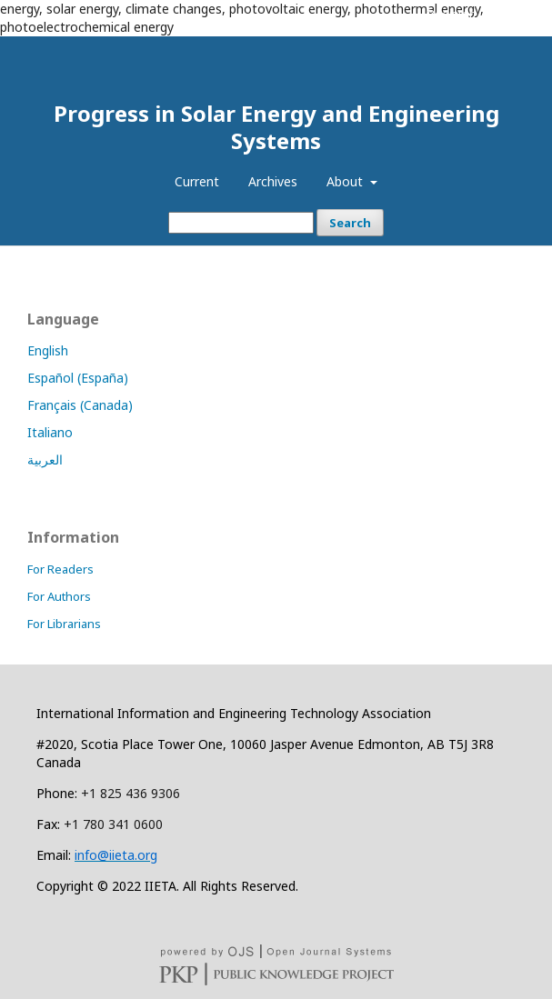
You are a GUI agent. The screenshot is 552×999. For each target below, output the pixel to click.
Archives (272, 181)
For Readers (60, 569)
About (346, 181)
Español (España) (77, 377)
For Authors (59, 596)
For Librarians (64, 623)
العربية (45, 459)
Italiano (50, 432)
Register (450, 13)
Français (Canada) (80, 405)
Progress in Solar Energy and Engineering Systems (276, 126)
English (47, 350)
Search (350, 223)
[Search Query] (241, 223)
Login (510, 13)
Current (197, 181)
